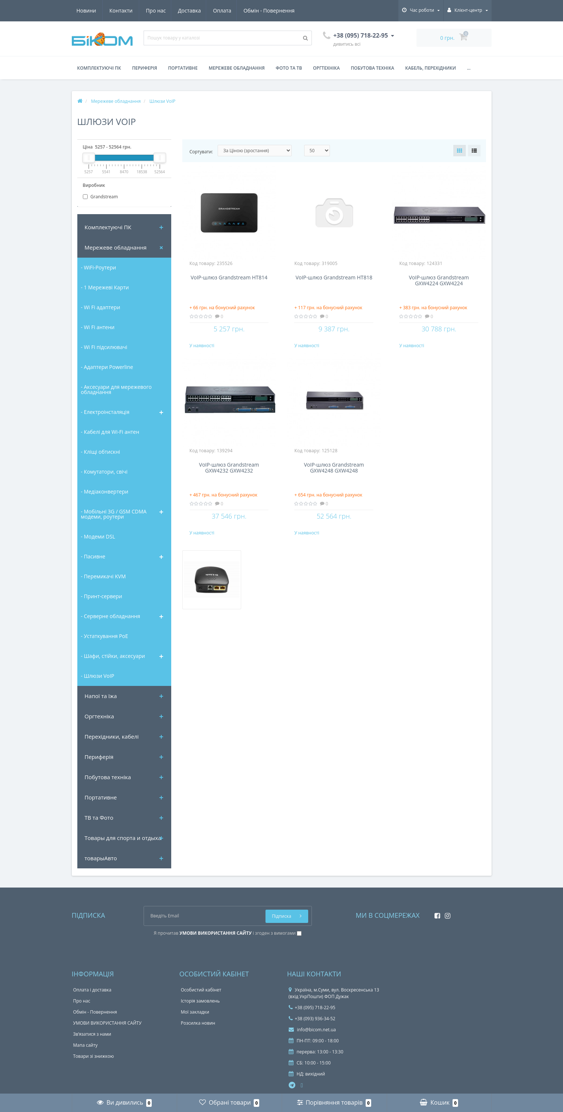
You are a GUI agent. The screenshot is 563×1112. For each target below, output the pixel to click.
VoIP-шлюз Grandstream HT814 (229, 278)
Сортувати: (201, 152)
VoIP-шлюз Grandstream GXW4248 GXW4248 (334, 475)
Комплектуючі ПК (99, 68)
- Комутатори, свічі (104, 471)
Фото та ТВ (289, 68)
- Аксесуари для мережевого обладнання (116, 389)
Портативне (183, 68)
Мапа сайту (85, 1045)
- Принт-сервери (101, 596)
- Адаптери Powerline (107, 366)
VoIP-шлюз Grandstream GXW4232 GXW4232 (229, 475)
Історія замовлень (200, 1001)
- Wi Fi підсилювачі (104, 347)
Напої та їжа (101, 696)
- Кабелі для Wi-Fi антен (110, 431)
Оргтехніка (326, 68)
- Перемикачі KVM (103, 576)
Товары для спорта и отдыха (123, 837)
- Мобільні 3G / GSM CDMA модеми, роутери (114, 514)
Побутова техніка (372, 68)
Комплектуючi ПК (108, 227)
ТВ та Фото (99, 817)
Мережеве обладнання (237, 68)
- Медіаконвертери (105, 491)
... (469, 68)
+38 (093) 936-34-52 (312, 1018)
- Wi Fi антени (98, 327)
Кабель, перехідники (430, 68)
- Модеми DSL (98, 536)
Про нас (86, 10)
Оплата (155, 10)
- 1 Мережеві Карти (105, 287)
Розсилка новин (198, 1023)
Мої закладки (195, 1012)
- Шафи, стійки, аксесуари (113, 655)
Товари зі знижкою (93, 1056)
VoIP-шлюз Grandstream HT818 (334, 278)
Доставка (121, 10)
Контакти (286, 10)
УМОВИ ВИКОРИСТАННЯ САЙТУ (107, 1023)
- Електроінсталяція (105, 411)
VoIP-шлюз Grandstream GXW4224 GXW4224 (439, 280)
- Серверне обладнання (110, 616)
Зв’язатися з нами (92, 1034)
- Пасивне (93, 556)
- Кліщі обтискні (100, 451)
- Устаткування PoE (104, 635)
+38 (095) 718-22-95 (312, 1007)
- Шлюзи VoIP (98, 675)
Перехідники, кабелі (112, 736)
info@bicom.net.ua (312, 1029)
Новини (251, 10)
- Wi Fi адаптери (100, 307)
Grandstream (100, 197)
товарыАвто (101, 858)
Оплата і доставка (92, 990)
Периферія (144, 68)
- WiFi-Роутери (98, 267)
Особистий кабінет (201, 990)
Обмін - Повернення (203, 10)
